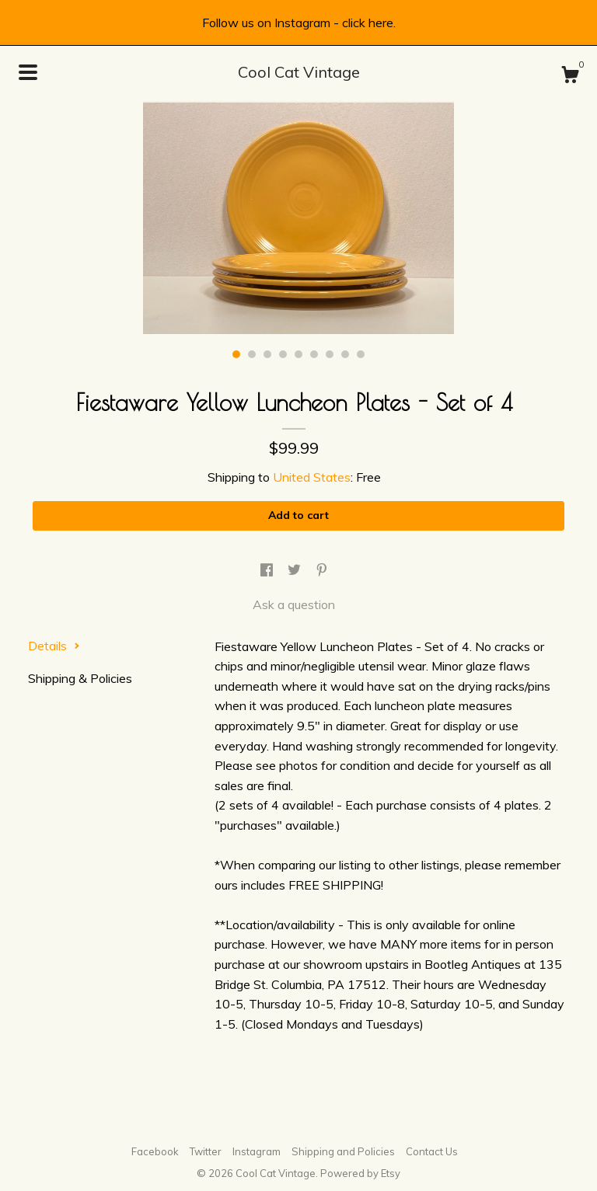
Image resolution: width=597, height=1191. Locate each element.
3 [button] (267, 354)
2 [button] (252, 354)
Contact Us (432, 1151)
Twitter (206, 1151)
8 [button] (345, 354)
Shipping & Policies (80, 678)
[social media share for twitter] (296, 570)
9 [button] (361, 354)
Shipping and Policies (343, 1151)
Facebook (155, 1151)
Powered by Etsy (360, 1173)
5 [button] (298, 354)
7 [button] (329, 354)
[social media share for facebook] (268, 570)
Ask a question (294, 604)
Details (54, 645)
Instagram (256, 1151)
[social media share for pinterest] (322, 570)
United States (312, 477)
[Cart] (569, 77)
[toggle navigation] (28, 72)
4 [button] (283, 354)
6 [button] (314, 354)
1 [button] (236, 354)
